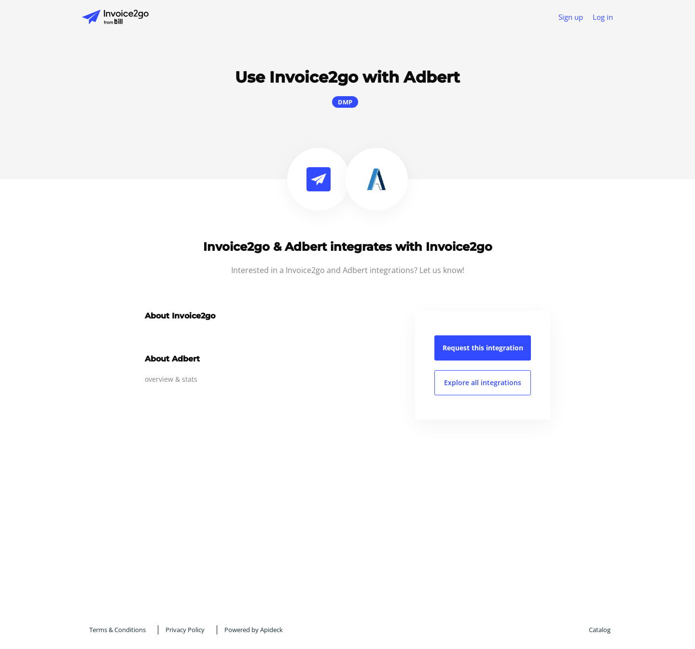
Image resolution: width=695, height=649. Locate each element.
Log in (603, 17)
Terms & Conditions (117, 629)
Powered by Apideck (253, 629)
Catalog (600, 629)
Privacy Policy (185, 629)
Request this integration (483, 347)
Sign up (570, 17)
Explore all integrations (482, 382)
